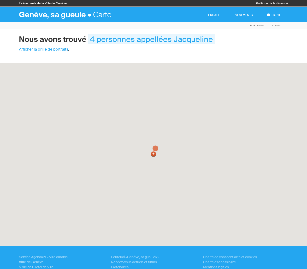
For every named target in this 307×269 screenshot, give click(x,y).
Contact (278, 25)
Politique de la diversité (272, 3)
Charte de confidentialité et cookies (230, 257)
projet (213, 15)
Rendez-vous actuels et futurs (134, 262)
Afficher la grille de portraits (43, 49)
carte (274, 15)
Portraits (257, 25)
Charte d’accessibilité (219, 262)
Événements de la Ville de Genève (43, 3)
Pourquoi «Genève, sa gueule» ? (135, 257)
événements (243, 15)
